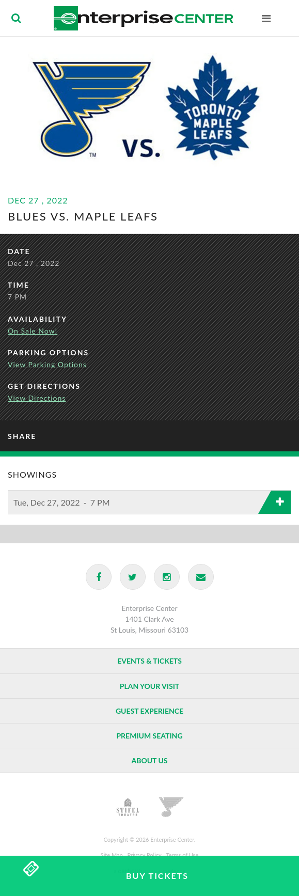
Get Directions (44, 386)
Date (19, 251)
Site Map (112, 855)
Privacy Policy (144, 855)
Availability (37, 319)
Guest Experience (149, 710)
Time (18, 284)
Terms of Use (182, 855)
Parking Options (48, 352)
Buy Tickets (157, 876)
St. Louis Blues (171, 807)
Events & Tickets (149, 660)
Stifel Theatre (128, 807)
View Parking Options (47, 364)
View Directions (37, 398)
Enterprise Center (143, 18)
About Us (149, 760)
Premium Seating (149, 735)
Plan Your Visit (149, 686)
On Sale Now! (32, 330)
